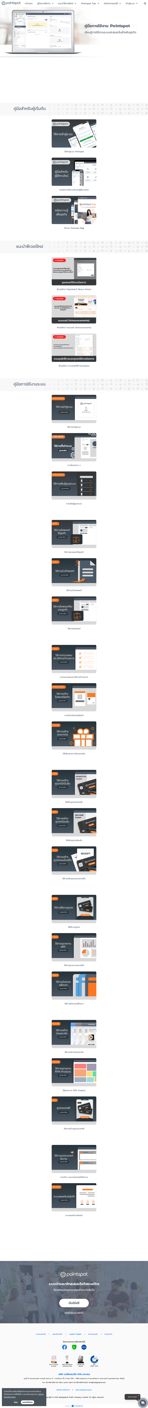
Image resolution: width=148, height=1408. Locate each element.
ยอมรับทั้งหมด (27, 1402)
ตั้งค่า (16, 1402)
